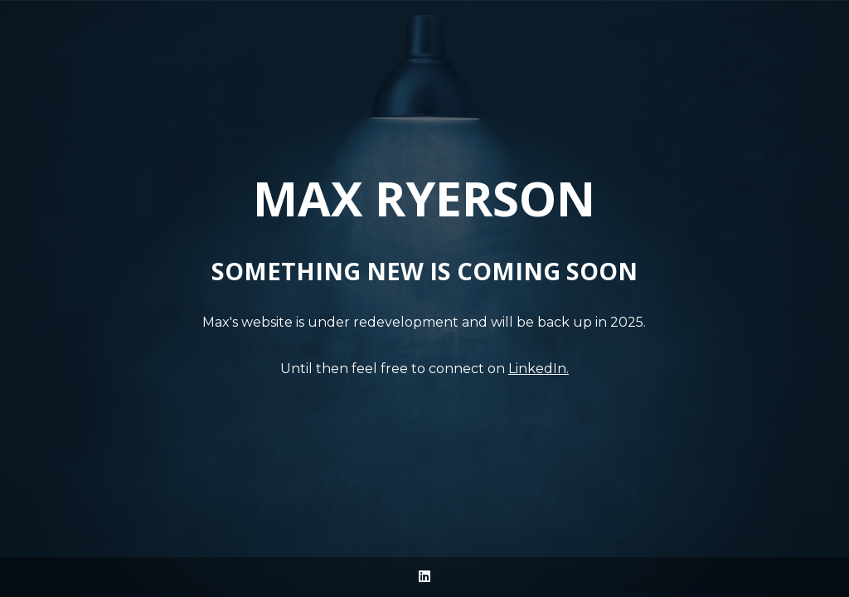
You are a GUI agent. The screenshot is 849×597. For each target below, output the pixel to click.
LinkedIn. (538, 368)
